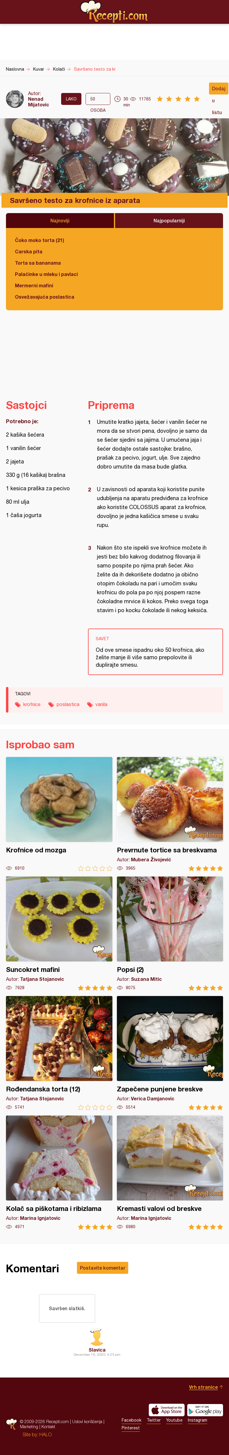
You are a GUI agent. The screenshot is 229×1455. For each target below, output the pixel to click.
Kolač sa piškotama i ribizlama (59, 1173)
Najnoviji (59, 220)
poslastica (68, 704)
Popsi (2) (170, 934)
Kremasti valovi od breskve (170, 1173)
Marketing (29, 1426)
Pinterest (131, 1427)
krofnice (32, 704)
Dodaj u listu (218, 90)
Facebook (131, 1420)
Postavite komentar (102, 1268)
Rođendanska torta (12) (59, 1053)
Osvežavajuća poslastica (44, 297)
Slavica (97, 1349)
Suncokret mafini (59, 934)
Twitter (154, 1420)
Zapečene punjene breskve (170, 1053)
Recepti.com (114, 11)
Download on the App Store (167, 1410)
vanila (101, 704)
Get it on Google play (205, 1410)
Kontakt (48, 1426)
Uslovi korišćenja (87, 1421)
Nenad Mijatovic (38, 101)
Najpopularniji (169, 220)
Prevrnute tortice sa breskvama (170, 814)
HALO (45, 1434)
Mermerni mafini (34, 285)
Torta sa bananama (38, 263)
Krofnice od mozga (59, 814)
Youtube (174, 1420)
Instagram (197, 1420)
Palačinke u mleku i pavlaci (46, 274)
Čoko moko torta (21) (39, 240)
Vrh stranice (203, 1387)
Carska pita (28, 251)
